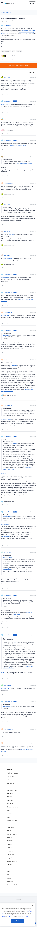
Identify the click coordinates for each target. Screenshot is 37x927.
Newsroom (10, 881)
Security (18, 899)
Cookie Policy (10, 926)
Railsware (17, 614)
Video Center (10, 827)
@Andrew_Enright (6, 315)
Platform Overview (12, 773)
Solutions (10, 793)
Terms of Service (25, 926)
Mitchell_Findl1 (8, 552)
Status (9, 878)
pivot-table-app (6, 51)
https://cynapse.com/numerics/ (17, 145)
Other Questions (7, 12)
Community (10, 854)
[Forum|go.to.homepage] (10, 3)
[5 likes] (8, 56)
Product (9, 797)
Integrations (10, 776)
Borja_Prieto (7, 743)
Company (10, 864)
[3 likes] (8, 395)
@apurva (3, 473)
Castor (3, 104)
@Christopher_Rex (6, 277)
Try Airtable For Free (13, 885)
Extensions (10, 780)
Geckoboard (25, 30)
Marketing (10, 800)
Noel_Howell (7, 231)
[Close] (33, 915)
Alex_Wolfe (7, 77)
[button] (2, 3)
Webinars (9, 837)
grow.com (11, 234)
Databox (32, 30)
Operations (10, 803)
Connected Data (12, 790)
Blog (8, 875)
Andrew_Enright (8, 25)
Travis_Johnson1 (8, 729)
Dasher (9, 104)
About (8, 868)
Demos (9, 831)
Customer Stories (12, 834)
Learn (8, 817)
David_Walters (7, 685)
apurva (6, 359)
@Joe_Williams (6, 536)
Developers (10, 851)
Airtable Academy (12, 820)
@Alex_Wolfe (8, 258)
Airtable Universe (12, 861)
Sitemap (18, 907)
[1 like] (7, 194)
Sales (8, 810)
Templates (10, 858)
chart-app (19, 51)
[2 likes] (7, 130)
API (13, 51)
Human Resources (12, 807)
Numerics (14, 365)
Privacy (19, 912)
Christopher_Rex (8, 183)
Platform (9, 770)
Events (9, 824)
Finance (9, 814)
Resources (10, 841)
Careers (9, 871)
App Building (10, 783)
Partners (9, 844)
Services (9, 847)
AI (7, 787)
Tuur (5, 119)
